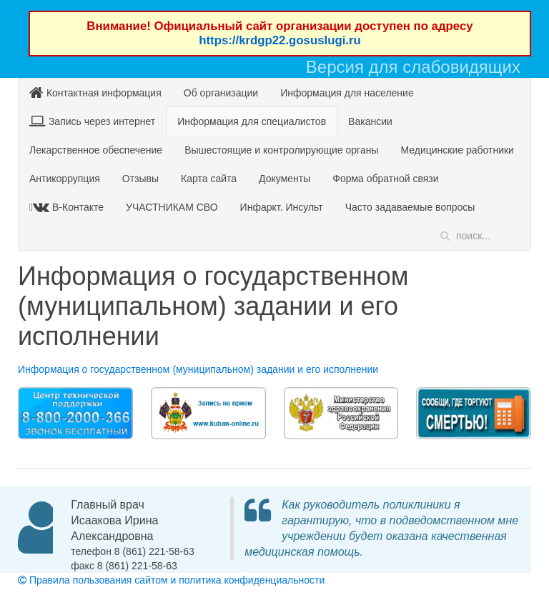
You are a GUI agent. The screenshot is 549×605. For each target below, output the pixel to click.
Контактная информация (95, 92)
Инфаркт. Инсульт (281, 207)
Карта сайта (209, 178)
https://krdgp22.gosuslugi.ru (280, 40)
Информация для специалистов (251, 121)
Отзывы (140, 178)
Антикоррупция (64, 178)
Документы (284, 178)
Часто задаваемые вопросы (410, 207)
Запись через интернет (92, 121)
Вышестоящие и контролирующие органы (281, 150)
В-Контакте (68, 206)
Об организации (221, 93)
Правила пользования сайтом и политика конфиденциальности (171, 580)
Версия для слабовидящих (413, 66)
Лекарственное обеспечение (95, 150)
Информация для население (347, 93)
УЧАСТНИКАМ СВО (172, 207)
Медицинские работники (456, 150)
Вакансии (370, 121)
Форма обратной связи (385, 178)
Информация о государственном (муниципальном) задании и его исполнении (198, 369)
